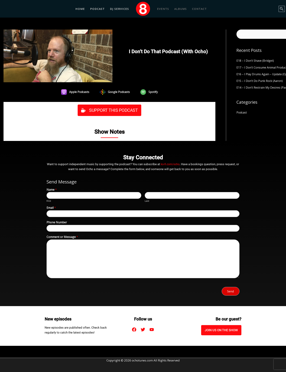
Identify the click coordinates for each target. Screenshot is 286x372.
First (49, 200)
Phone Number (57, 222)
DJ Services (119, 9)
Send (230, 291)
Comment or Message (62, 237)
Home (80, 9)
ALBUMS (180, 9)
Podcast (97, 9)
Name (52, 189)
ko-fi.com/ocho (170, 164)
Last (147, 200)
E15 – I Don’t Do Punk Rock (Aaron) (260, 81)
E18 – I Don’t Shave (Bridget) (255, 61)
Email (51, 208)
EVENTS (163, 9)
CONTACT (199, 9)
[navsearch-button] (282, 9)
